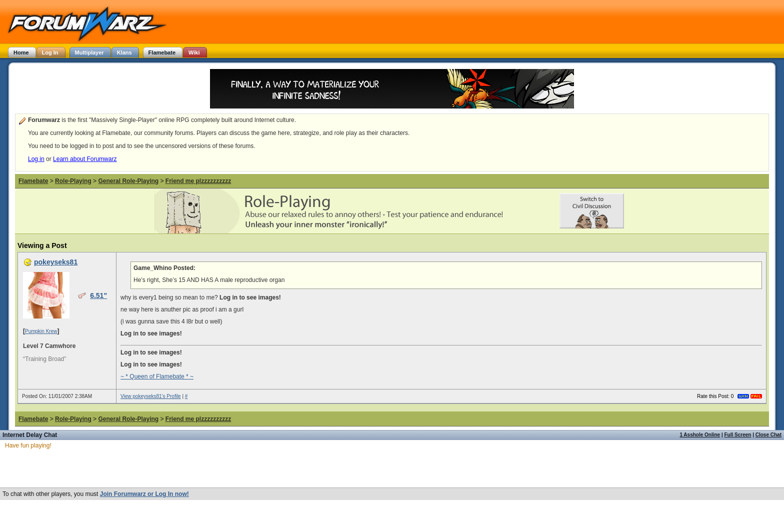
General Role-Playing (128, 181)
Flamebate (33, 181)
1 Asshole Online (700, 435)
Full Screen (738, 435)
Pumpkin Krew (41, 331)
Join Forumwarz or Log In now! (144, 494)
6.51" (98, 296)
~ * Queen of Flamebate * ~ (157, 376)
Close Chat (769, 435)
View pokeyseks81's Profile (150, 396)
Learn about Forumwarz (84, 159)
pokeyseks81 (56, 262)
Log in (36, 159)
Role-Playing (73, 181)
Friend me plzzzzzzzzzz (198, 181)
